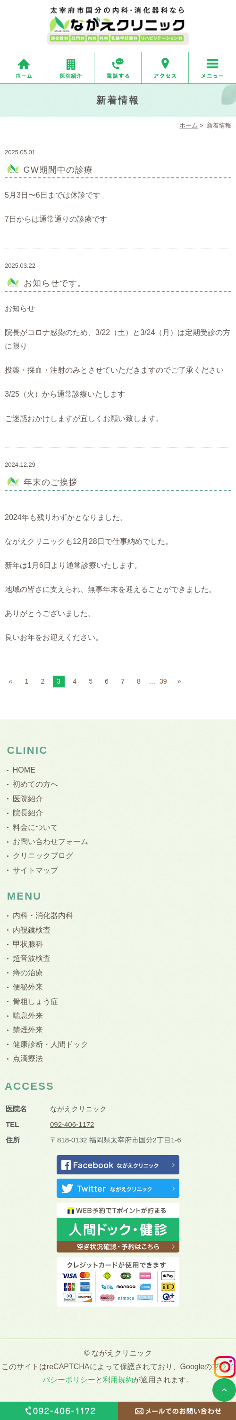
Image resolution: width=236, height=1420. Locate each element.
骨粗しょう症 (35, 1001)
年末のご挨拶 (50, 482)
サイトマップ (35, 870)
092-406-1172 (72, 1124)
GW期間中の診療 (58, 170)
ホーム (188, 125)
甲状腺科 (28, 944)
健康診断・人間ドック (50, 1044)
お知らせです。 (55, 283)
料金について (35, 827)
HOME (24, 770)
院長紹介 (28, 813)
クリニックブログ (43, 856)
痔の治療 (28, 973)
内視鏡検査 (32, 930)
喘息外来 (28, 1016)
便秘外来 (28, 987)
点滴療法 (28, 1058)
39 (163, 681)
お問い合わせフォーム (50, 842)
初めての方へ (35, 784)
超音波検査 (32, 958)
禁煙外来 (28, 1030)
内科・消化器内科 (43, 915)
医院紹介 (28, 799)
